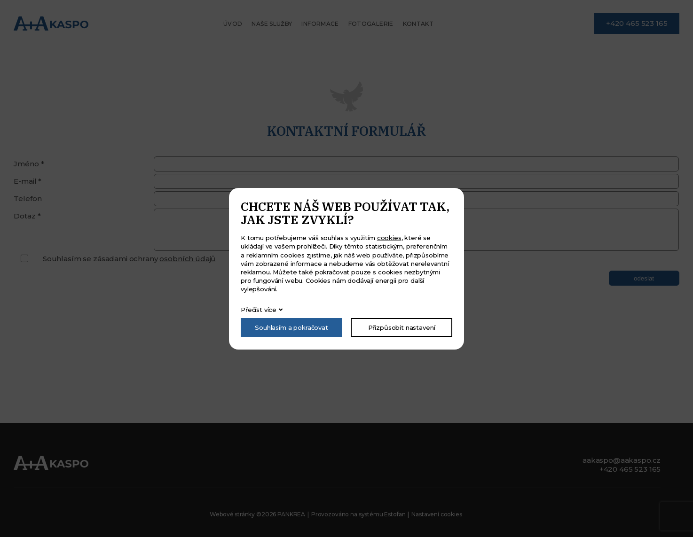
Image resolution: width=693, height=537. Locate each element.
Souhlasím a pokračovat (291, 327)
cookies (389, 237)
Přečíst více (258, 309)
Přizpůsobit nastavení (401, 327)
